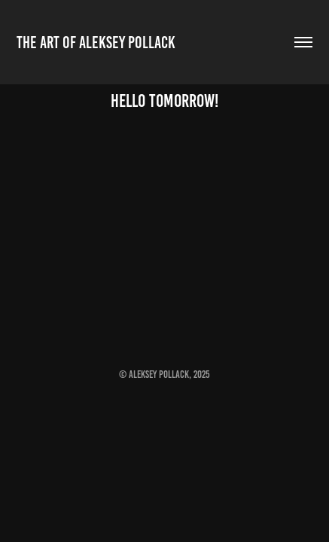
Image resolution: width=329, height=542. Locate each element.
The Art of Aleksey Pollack (96, 42)
